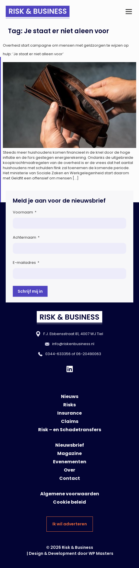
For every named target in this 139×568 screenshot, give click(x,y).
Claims (69, 421)
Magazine (69, 453)
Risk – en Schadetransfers (69, 429)
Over (69, 470)
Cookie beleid (69, 502)
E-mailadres (26, 262)
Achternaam (26, 237)
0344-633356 (58, 354)
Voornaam (24, 212)
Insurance (69, 413)
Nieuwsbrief (69, 445)
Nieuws (69, 396)
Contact (69, 478)
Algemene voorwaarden (69, 493)
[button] (128, 12)
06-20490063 (88, 354)
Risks (69, 404)
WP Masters (101, 553)
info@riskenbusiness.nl (73, 344)
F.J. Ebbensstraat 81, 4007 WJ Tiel (73, 334)
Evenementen (69, 461)
